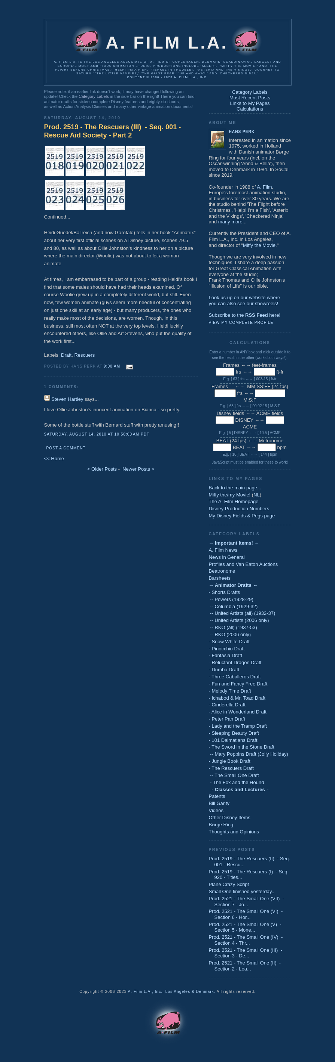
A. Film (264, 187)
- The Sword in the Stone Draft (241, 747)
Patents (217, 796)
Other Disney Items (229, 817)
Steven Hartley (67, 399)
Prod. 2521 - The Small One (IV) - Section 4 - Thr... (246, 940)
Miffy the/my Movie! (230, 495)
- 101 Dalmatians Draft (233, 740)
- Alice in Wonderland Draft (238, 712)
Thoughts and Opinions (234, 832)
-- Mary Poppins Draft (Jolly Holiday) (248, 754)
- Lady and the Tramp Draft (238, 726)
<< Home (54, 458)
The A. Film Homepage (234, 501)
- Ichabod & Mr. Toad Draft (237, 698)
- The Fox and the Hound (236, 782)
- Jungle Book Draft (229, 761)
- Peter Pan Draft (227, 719)
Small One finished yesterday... (242, 891)
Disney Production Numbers (239, 508)
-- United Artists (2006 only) (239, 620)
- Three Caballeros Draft (235, 676)
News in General (227, 557)
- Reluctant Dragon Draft (235, 662)
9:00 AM (112, 366)
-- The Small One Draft (234, 775)
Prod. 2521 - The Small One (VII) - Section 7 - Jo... (246, 901)
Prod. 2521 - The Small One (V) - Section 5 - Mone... (245, 927)
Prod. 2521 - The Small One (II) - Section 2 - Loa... (245, 966)
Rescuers (84, 355)
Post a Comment (66, 448)
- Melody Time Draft (230, 691)
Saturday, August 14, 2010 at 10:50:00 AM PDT (97, 434)
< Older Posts (102, 469)
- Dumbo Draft (224, 669)
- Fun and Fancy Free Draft (238, 684)
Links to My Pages (249, 103)
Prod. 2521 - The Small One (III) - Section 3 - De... (245, 953)
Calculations (250, 109)
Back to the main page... (235, 487)
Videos (216, 810)
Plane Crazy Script (229, 884)
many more (230, 222)
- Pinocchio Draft (227, 648)
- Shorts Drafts (224, 592)
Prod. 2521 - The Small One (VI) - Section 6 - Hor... (246, 914)
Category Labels (94, 96)
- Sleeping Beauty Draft (234, 733)
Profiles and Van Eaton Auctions (243, 564)
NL (256, 495)
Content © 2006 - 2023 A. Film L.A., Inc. (167, 77)
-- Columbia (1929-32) (233, 606)
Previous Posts (232, 849)
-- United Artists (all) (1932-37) (242, 613)
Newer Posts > (138, 469)
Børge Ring (221, 824)
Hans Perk (242, 132)
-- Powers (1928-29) (231, 599)
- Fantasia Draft (226, 655)
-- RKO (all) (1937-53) (233, 627)
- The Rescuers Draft (231, 768)
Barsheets (220, 578)
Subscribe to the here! (245, 315)
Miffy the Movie (259, 245)
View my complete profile (241, 323)
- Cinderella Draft (227, 705)
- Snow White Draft (229, 641)
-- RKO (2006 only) (230, 634)
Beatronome (222, 571)
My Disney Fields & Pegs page (242, 515)
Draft (66, 355)
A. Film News (223, 550)
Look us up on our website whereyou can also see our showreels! (244, 300)
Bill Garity (219, 803)
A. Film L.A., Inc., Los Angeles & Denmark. (172, 992)
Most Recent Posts (249, 97)
